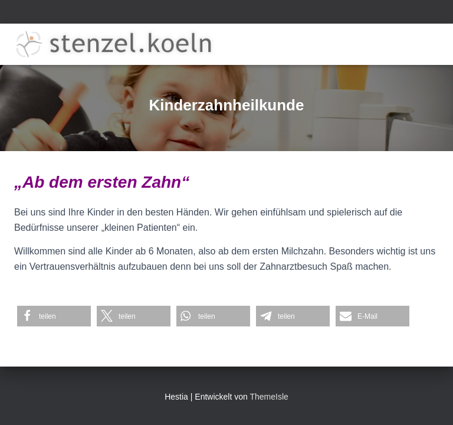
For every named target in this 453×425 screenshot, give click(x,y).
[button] (54, 316)
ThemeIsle (269, 396)
